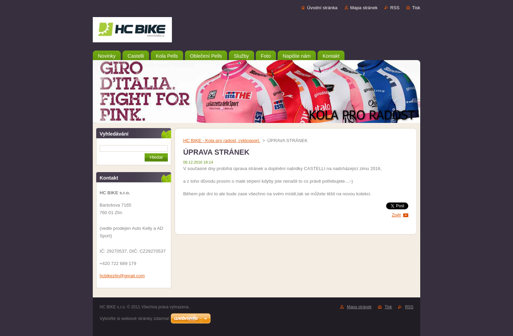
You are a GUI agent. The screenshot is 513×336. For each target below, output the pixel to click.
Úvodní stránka (322, 7)
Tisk (416, 7)
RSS (394, 7)
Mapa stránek (364, 7)
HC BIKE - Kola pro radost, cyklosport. (221, 140)
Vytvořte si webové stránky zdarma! (135, 318)
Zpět (396, 215)
